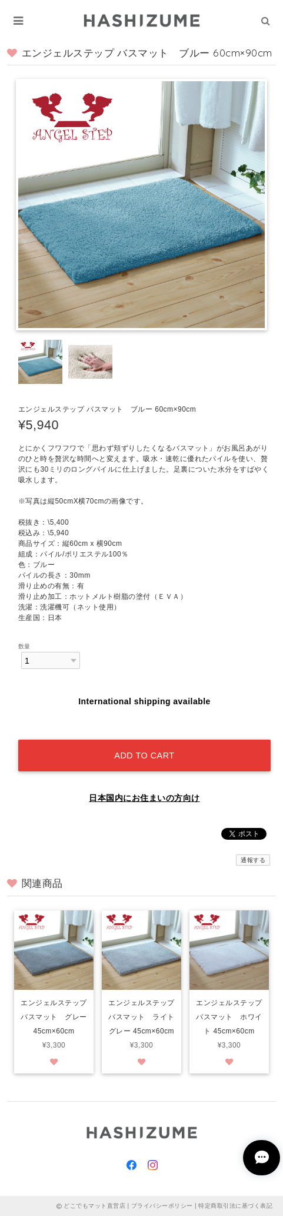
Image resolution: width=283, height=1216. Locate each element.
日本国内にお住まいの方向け (144, 798)
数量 (24, 646)
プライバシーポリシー (162, 1205)
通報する (253, 860)
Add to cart (144, 755)
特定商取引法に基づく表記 (235, 1205)
